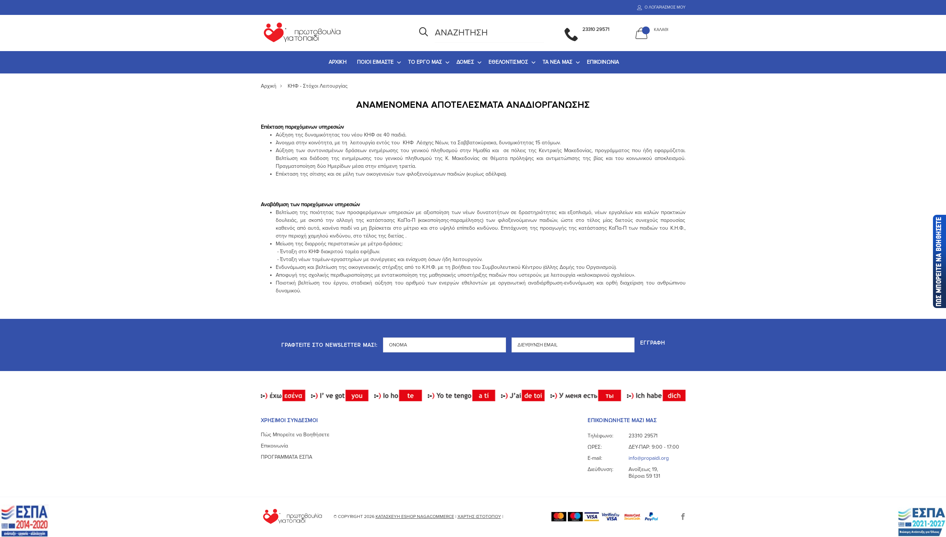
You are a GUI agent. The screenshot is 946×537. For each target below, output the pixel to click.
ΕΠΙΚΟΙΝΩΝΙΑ (603, 62)
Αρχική (268, 86)
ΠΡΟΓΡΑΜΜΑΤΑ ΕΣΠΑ (286, 457)
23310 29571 (643, 436)
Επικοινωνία (274, 446)
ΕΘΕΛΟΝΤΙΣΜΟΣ (508, 62)
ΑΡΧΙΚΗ (338, 62)
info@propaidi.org (649, 458)
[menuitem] (337, 62)
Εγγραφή (652, 343)
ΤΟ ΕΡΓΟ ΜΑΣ (425, 62)
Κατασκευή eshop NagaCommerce (415, 516)
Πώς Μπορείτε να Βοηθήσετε (295, 434)
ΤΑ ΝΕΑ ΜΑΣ (557, 62)
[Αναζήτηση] (423, 32)
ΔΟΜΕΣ (465, 62)
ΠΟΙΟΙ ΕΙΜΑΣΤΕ (375, 62)
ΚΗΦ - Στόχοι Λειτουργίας (318, 86)
